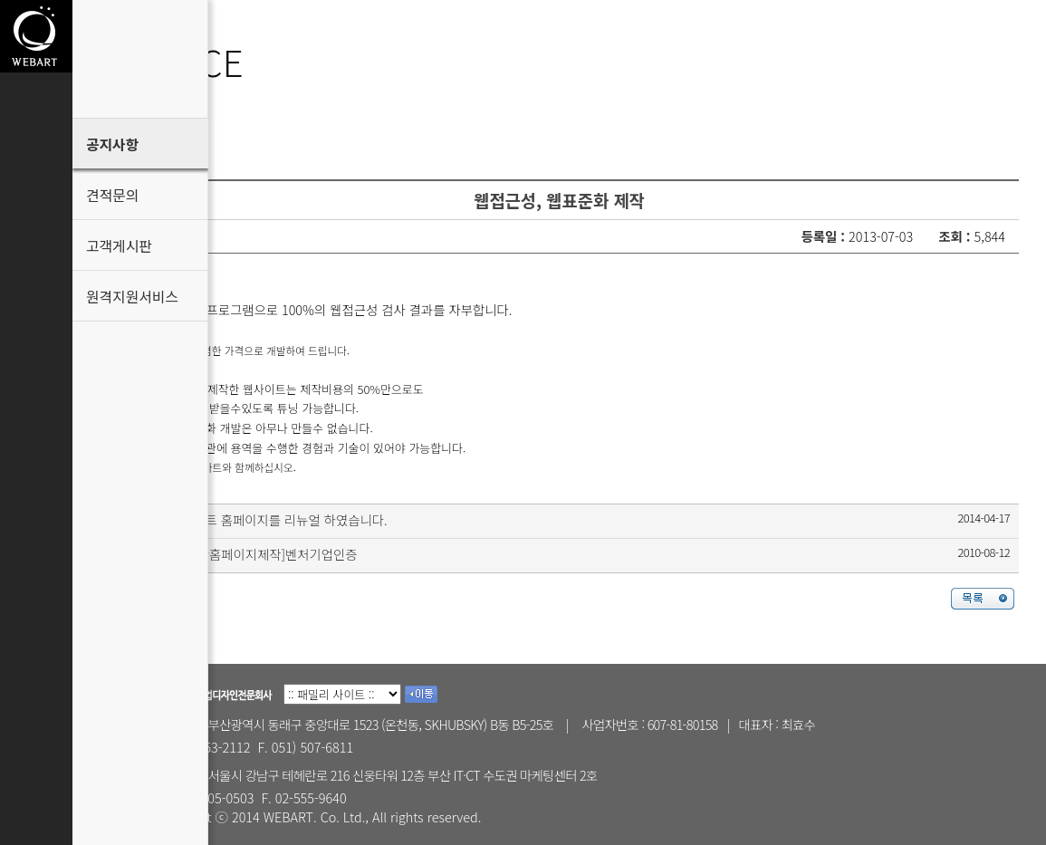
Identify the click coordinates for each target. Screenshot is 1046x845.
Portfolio (36, 184)
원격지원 (36, 501)
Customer (36, 256)
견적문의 (112, 195)
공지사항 (112, 144)
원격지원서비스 (132, 296)
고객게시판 (119, 245)
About (36, 111)
